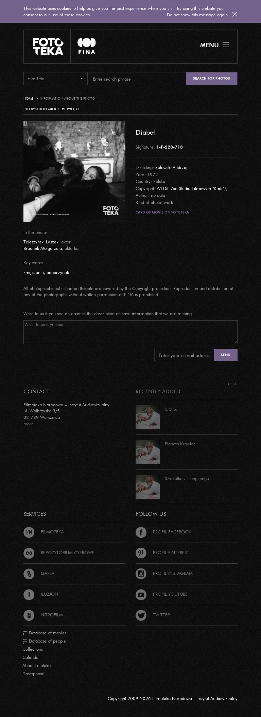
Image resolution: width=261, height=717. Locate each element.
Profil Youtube (162, 594)
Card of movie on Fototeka (162, 212)
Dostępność (33, 673)
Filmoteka (43, 531)
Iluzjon (40, 594)
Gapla (38, 573)
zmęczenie (33, 272)
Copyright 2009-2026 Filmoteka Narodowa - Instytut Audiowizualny (173, 698)
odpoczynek (58, 272)
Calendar (31, 657)
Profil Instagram (164, 573)
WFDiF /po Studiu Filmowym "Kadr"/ (191, 188)
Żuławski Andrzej (171, 167)
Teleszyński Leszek (40, 241)
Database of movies (44, 633)
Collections (32, 649)
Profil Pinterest (162, 552)
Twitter (153, 614)
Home (28, 98)
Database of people (44, 641)
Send (225, 355)
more (28, 423)
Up (232, 384)
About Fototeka (36, 665)
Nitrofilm (43, 614)
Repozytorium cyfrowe (58, 552)
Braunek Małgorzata (42, 248)
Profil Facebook (163, 531)
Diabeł (145, 131)
